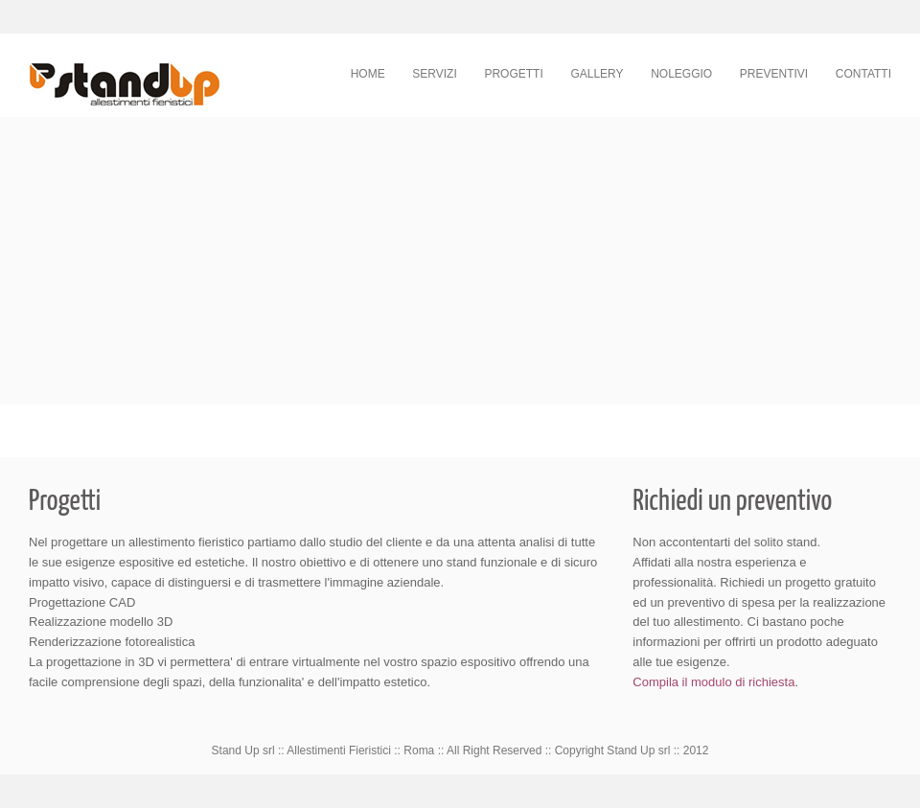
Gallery (596, 74)
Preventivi (774, 74)
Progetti (513, 74)
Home (368, 74)
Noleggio (681, 74)
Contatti (863, 74)
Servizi (434, 74)
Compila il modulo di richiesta (713, 682)
